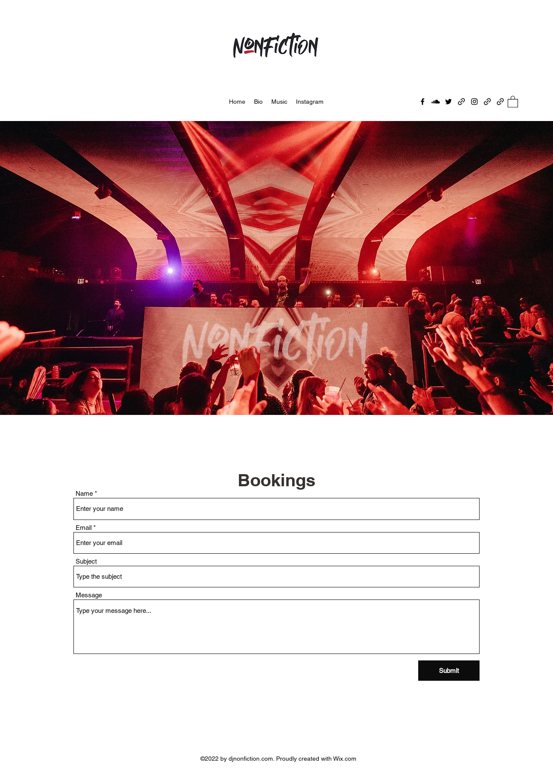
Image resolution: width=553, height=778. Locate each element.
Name (84, 493)
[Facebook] (422, 101)
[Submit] (449, 670)
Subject (86, 561)
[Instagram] (474, 101)
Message (89, 595)
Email (84, 527)
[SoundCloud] (435, 101)
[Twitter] (448, 101)
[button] (513, 101)
